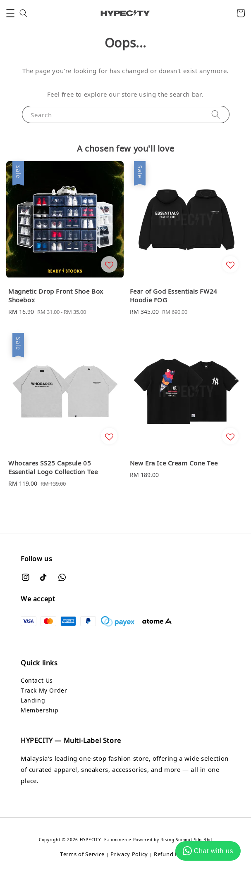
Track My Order (44, 690)
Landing (33, 700)
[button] (10, 13)
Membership (40, 710)
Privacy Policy (129, 854)
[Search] (216, 114)
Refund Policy (172, 854)
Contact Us (37, 680)
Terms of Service (82, 854)
